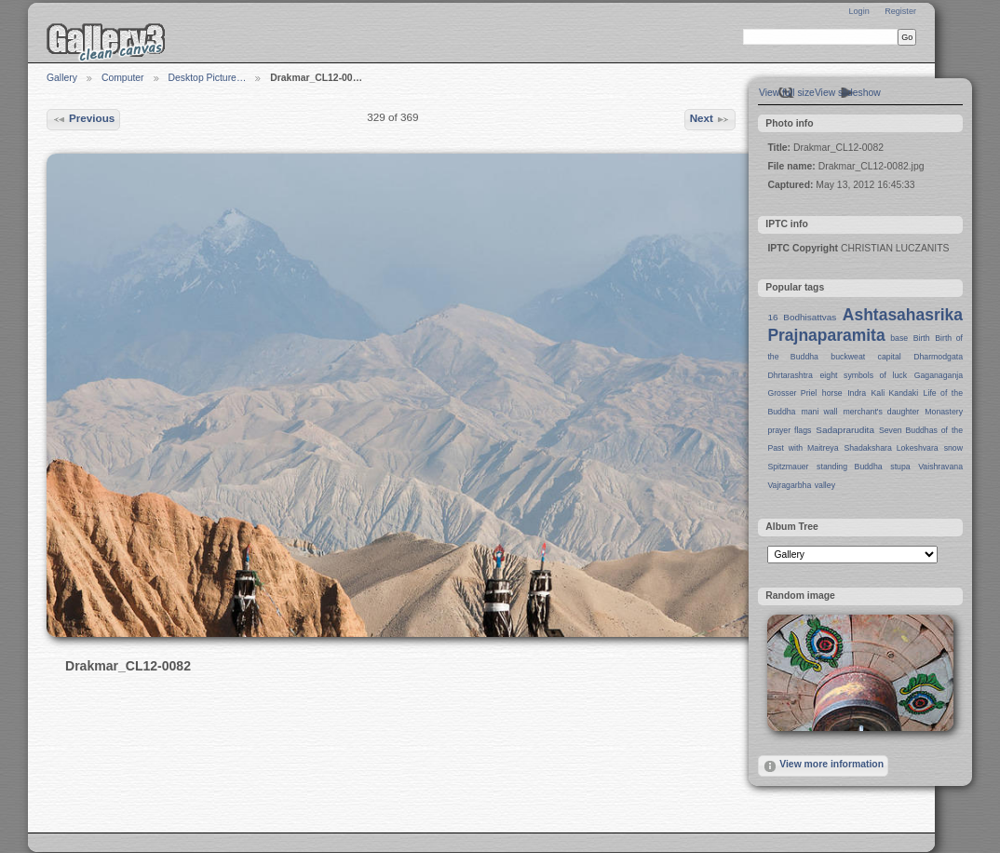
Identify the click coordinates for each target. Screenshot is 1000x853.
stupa (900, 466)
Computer (122, 78)
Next (710, 119)
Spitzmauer (787, 466)
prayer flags (789, 430)
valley (825, 485)
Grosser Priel (792, 393)
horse (832, 393)
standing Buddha (850, 466)
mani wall (820, 411)
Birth (921, 338)
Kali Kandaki (895, 393)
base (899, 338)
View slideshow (848, 93)
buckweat (848, 356)
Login (858, 11)
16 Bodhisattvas (801, 317)
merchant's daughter (881, 411)
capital (889, 356)
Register (900, 11)
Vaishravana (940, 466)
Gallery (62, 78)
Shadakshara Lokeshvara (891, 448)
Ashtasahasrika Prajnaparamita (865, 325)
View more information (823, 766)
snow (953, 448)
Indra (856, 393)
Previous (83, 119)
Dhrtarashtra (789, 375)
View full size (787, 93)
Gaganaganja (938, 375)
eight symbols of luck (863, 375)
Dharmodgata (938, 356)
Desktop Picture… (208, 78)
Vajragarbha (789, 485)
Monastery (944, 411)
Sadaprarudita (845, 430)
